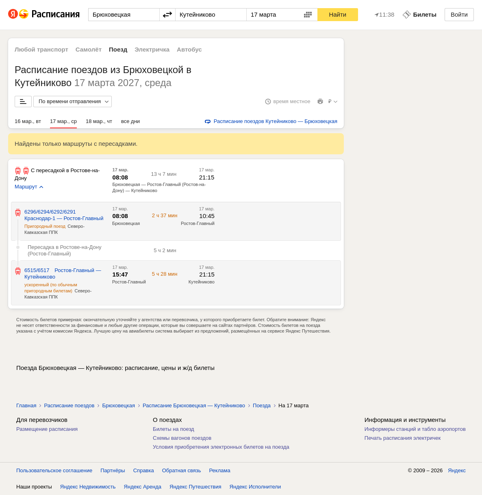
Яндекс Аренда (142, 487)
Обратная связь (181, 470)
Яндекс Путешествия (195, 487)
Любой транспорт (41, 49)
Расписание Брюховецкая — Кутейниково (194, 405)
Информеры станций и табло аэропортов (415, 429)
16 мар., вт (28, 121)
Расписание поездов (69, 405)
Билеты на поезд (173, 429)
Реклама (219, 470)
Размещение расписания (47, 429)
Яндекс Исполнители (255, 487)
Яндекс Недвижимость (88, 487)
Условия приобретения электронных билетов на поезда (221, 447)
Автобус (189, 49)
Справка (143, 470)
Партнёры (112, 470)
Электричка (152, 49)
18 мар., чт (99, 121)
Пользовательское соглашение (54, 470)
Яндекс (457, 470)
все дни (130, 121)
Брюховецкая (118, 405)
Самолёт (89, 49)
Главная (26, 405)
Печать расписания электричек (403, 438)
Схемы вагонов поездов (182, 438)
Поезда (262, 405)
